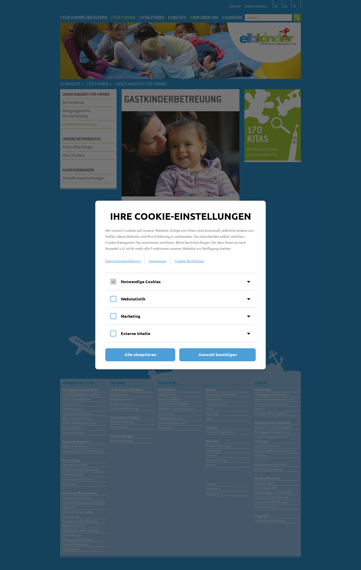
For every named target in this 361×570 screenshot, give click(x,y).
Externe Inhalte (135, 333)
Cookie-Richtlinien (189, 261)
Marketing (130, 316)
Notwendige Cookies (141, 281)
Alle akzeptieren (140, 354)
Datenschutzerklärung (123, 261)
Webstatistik (133, 298)
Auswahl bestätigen (218, 354)
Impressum (157, 261)
